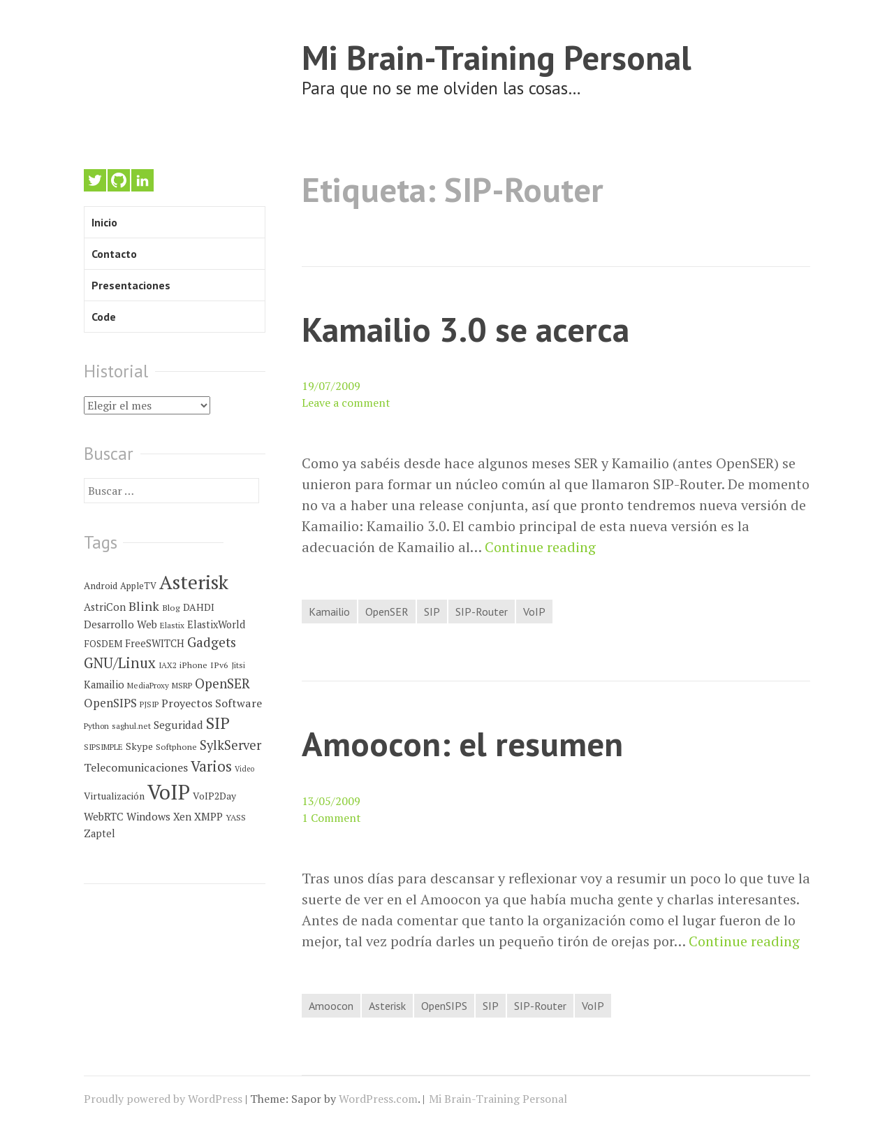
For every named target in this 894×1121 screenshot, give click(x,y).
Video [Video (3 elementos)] (244, 769)
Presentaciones (130, 285)
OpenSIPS (444, 1006)
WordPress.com (378, 1098)
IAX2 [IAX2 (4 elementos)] (168, 665)
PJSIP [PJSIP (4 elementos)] (149, 704)
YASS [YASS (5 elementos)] (236, 817)
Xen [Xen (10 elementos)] (182, 816)
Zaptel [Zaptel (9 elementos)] (99, 833)
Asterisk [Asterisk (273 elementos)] (193, 582)
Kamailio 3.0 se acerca (465, 329)
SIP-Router (481, 612)
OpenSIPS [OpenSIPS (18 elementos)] (110, 703)
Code (103, 317)
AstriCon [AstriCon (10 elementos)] (105, 607)
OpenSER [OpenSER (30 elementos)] (222, 683)
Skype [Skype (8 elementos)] (139, 746)
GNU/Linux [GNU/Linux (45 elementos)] (120, 662)
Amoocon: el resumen (462, 743)
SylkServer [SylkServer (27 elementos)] (230, 745)
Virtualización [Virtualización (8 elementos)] (114, 796)
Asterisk (387, 1006)
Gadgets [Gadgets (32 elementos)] (211, 642)
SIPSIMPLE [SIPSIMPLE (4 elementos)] (103, 747)
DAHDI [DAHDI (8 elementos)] (198, 607)
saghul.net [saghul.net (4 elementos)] (131, 726)
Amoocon (331, 1006)
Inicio (104, 222)
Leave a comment (346, 402)
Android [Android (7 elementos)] (100, 585)
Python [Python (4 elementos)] (96, 726)
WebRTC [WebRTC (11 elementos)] (104, 816)
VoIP (534, 612)
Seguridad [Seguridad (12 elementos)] (178, 725)
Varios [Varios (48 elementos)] (211, 766)
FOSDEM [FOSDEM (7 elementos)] (103, 643)
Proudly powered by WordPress (163, 1098)
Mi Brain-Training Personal (496, 57)
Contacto (114, 254)
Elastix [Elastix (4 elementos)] (172, 625)
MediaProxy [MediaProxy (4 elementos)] (148, 685)
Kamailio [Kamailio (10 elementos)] (104, 684)
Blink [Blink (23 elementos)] (144, 606)
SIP (432, 612)
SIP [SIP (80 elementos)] (218, 723)
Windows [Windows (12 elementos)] (148, 816)
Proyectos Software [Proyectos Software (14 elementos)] (211, 703)
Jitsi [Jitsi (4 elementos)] (238, 665)
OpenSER (387, 612)
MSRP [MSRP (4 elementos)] (182, 685)
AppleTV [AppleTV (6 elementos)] (138, 585)
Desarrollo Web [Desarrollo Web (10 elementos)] (120, 624)
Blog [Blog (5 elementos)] (171, 608)
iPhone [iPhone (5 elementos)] (193, 665)
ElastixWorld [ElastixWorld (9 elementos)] (216, 624)
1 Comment (331, 817)
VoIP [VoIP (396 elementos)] (168, 792)
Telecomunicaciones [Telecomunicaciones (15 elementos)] (136, 767)
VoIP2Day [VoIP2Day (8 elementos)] (214, 796)
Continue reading (540, 547)
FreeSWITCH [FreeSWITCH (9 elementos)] (154, 643)
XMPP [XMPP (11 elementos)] (208, 816)
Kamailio (329, 612)
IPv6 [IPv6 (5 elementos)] (219, 665)
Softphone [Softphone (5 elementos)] (176, 747)
